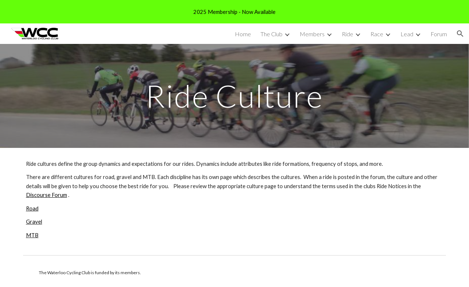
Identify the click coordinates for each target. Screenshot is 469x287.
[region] (234, 11)
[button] (460, 33)
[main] (234, 95)
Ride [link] (347, 33)
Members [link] (312, 33)
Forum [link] (439, 33)
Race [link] (376, 33)
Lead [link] (406, 33)
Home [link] (243, 33)
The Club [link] (271, 33)
